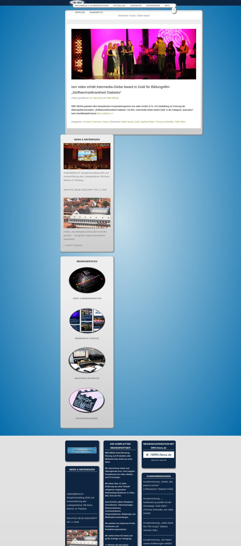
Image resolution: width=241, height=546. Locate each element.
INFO (167, 6)
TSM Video (180, 122)
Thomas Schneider (164, 122)
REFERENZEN (153, 6)
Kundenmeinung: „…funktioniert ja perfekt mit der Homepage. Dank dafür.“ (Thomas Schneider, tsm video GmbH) (158, 506)
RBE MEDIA (113, 98)
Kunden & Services (92, 122)
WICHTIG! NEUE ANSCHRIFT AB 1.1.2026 (85, 190)
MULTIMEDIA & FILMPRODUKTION (92, 6)
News (105, 122)
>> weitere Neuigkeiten (73, 246)
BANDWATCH (96, 13)
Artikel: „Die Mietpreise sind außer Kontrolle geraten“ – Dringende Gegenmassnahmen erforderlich (85, 236)
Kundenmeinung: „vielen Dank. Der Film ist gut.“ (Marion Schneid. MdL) (158, 527)
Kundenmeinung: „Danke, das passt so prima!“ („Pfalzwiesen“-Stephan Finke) (158, 486)
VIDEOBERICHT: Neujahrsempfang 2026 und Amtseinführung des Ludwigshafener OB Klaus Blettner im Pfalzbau (87, 177)
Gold (137, 122)
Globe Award (127, 122)
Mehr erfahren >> (104, 114)
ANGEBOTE (136, 6)
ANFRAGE (80, 13)
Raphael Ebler (147, 122)
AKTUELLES (119, 6)
